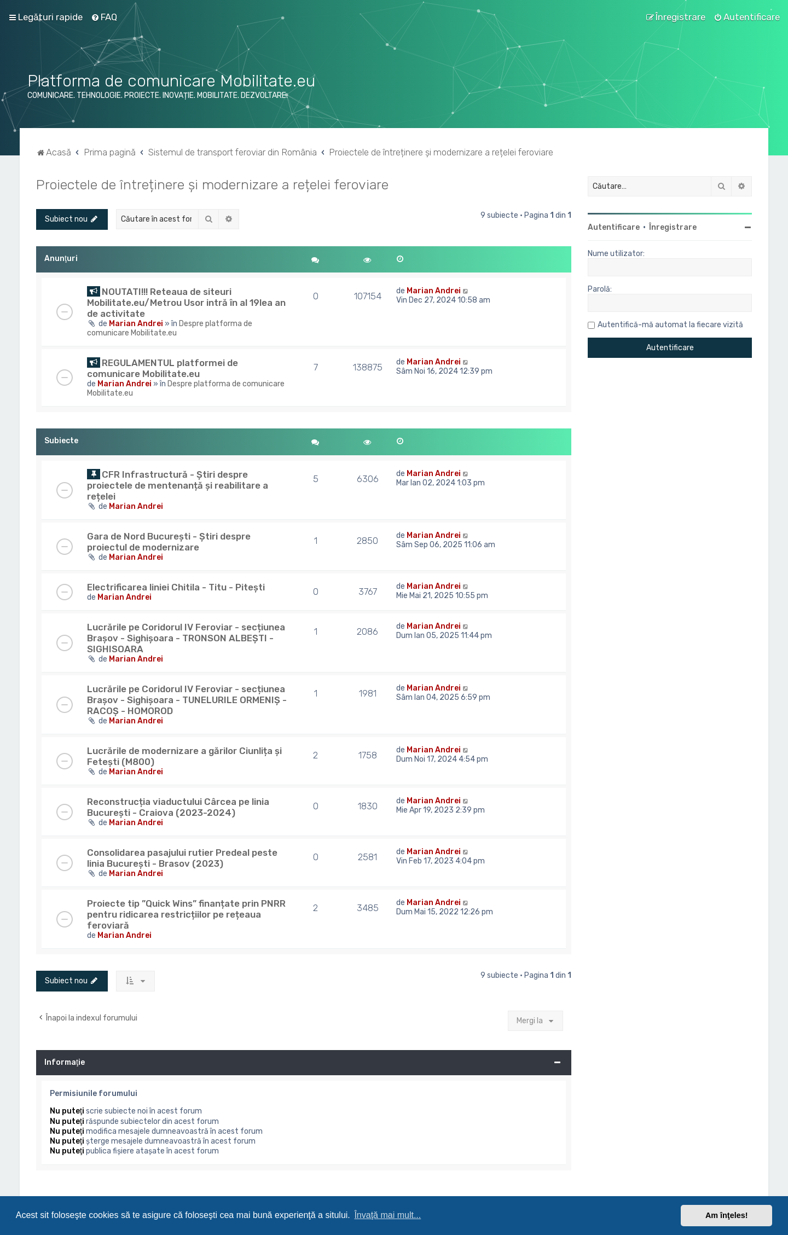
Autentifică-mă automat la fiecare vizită (670, 324)
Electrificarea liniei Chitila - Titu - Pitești (176, 587)
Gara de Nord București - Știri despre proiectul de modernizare (169, 542)
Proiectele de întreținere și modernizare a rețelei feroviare (212, 184)
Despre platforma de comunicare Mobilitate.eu (169, 328)
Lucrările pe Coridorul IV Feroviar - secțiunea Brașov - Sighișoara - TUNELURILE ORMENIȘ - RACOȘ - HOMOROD (187, 699)
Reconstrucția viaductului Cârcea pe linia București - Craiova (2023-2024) (178, 807)
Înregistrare (673, 227)
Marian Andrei (136, 323)
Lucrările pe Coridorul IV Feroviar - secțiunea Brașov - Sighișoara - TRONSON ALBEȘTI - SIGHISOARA (186, 638)
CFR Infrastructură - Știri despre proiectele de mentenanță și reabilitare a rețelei (177, 485)
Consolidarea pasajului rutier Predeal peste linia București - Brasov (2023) (182, 858)
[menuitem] (104, 17)
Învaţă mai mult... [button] (387, 1215)
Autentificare (614, 227)
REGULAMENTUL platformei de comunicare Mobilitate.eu (162, 368)
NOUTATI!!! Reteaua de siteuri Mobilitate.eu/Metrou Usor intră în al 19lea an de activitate (186, 302)
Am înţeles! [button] (726, 1215)
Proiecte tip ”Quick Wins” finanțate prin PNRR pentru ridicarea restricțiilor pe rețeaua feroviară (186, 914)
